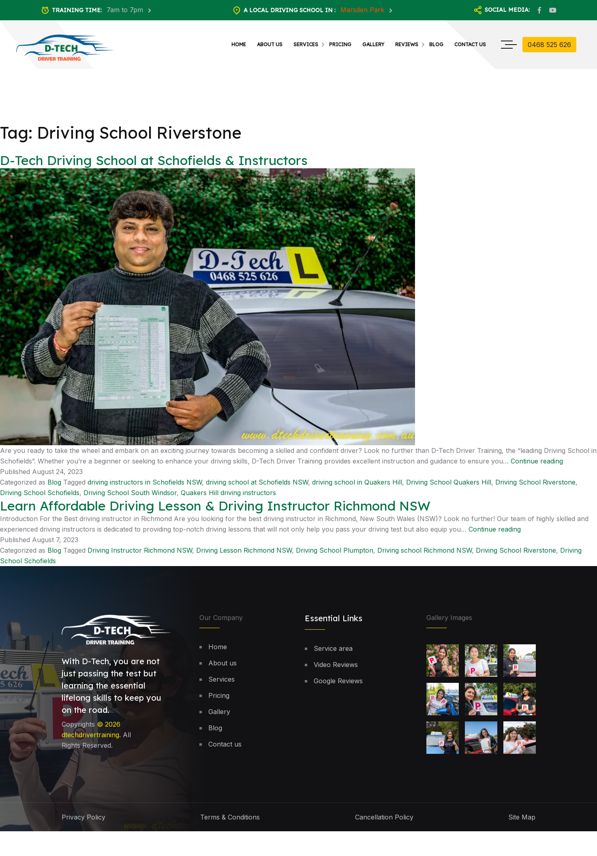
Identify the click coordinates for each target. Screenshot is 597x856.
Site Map (521, 821)
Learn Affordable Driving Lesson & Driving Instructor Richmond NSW (215, 509)
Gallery (373, 44)
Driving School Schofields (39, 496)
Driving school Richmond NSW (424, 554)
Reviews (406, 44)
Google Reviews (338, 685)
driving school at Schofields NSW (257, 486)
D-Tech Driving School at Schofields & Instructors (154, 164)
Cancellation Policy (384, 821)
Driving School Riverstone (535, 486)
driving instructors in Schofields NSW (145, 486)
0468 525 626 (549, 45)
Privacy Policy (83, 821)
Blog (436, 44)
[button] (570, 810)
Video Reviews (336, 669)
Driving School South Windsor (130, 496)
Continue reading (537, 465)
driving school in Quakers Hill (357, 486)
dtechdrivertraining (90, 738)
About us (269, 44)
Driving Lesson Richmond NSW (244, 554)
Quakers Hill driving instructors (228, 496)
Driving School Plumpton (334, 554)
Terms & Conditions (230, 821)
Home (238, 44)
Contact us (470, 44)
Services (305, 44)
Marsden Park (363, 10)
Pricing (340, 44)
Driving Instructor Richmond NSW (140, 554)
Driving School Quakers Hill (448, 486)
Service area (333, 652)
